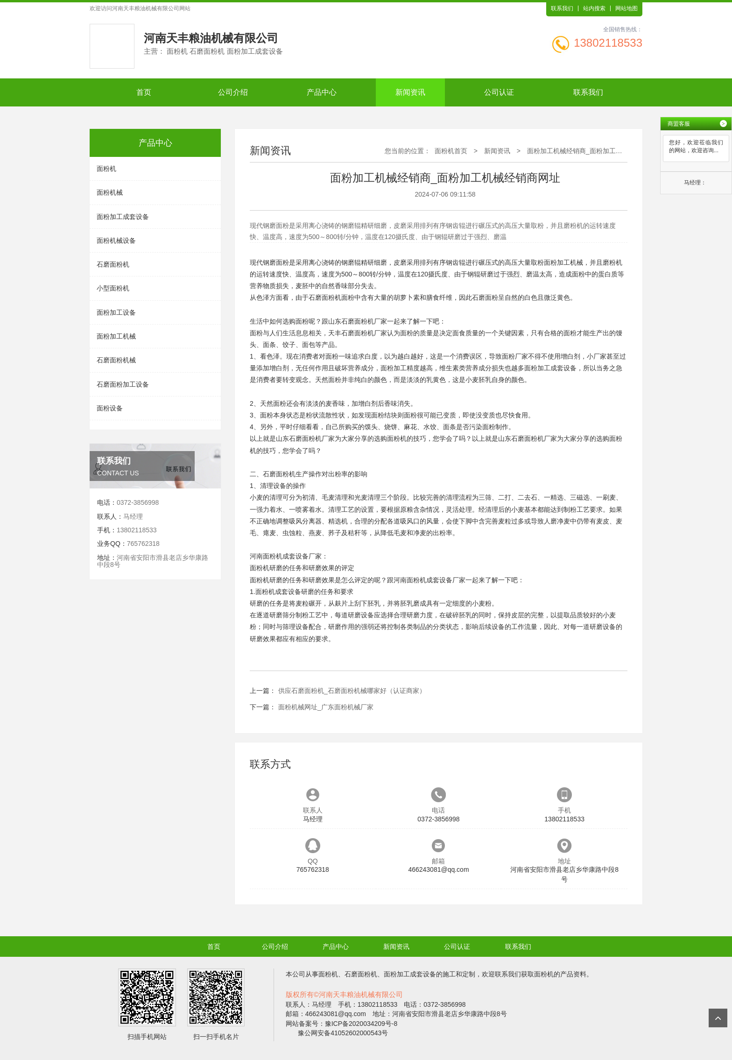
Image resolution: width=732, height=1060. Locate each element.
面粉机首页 (451, 151)
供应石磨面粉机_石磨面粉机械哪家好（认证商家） (352, 690)
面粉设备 (110, 408)
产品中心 (322, 92)
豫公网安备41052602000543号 (343, 1033)
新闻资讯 (410, 92)
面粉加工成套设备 (123, 216)
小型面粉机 (113, 288)
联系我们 (562, 8)
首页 (143, 92)
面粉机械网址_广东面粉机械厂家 (325, 707)
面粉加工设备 (116, 312)
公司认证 (499, 92)
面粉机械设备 (116, 240)
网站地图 (626, 8)
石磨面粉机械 (116, 360)
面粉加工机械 (116, 336)
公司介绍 (233, 92)
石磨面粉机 (113, 264)
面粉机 (106, 168)
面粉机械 (110, 192)
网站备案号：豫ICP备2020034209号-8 (342, 1023)
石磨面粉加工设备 (123, 384)
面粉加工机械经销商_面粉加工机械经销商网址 (594, 151)
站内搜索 (594, 8)
